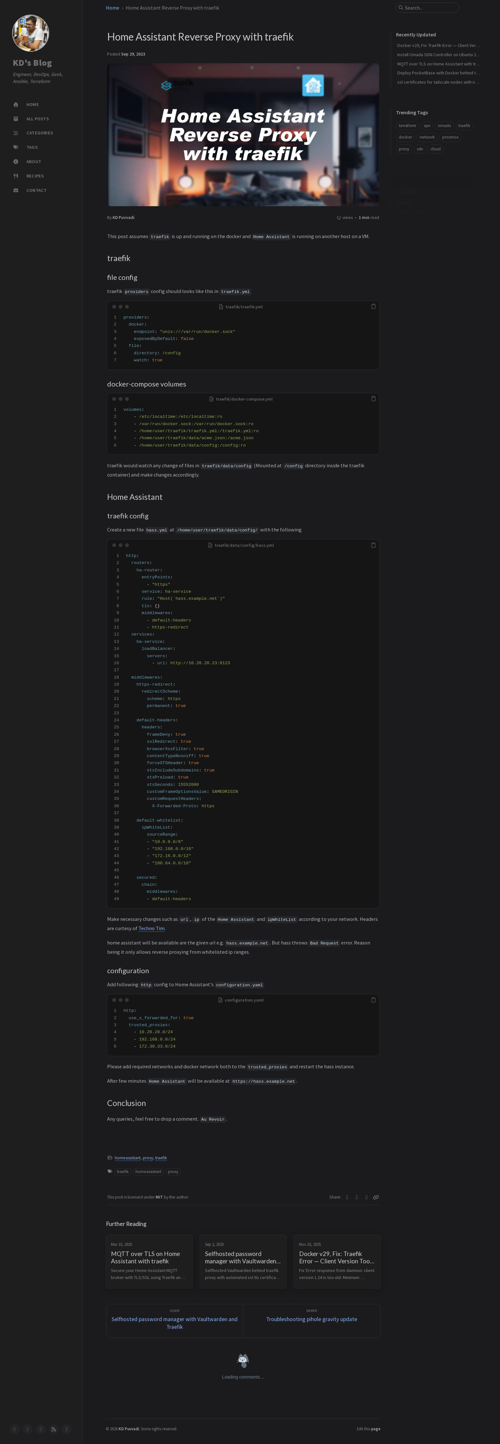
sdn (420, 149)
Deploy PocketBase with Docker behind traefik (442, 73)
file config (410, 202)
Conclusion (407, 231)
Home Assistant (410, 221)
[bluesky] (40, 1429)
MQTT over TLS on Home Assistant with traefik (441, 64)
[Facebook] (357, 1197)
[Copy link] (376, 1197)
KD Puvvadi (124, 217)
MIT (160, 1197)
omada (444, 125)
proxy (148, 1158)
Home (112, 7)
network (427, 137)
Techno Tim (151, 928)
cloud (435, 149)
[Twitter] (347, 1197)
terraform (407, 125)
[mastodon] (66, 1429)
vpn (427, 125)
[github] (14, 1429)
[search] (429, 7)
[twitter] (27, 1429)
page (375, 1428)
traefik (161, 1158)
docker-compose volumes (425, 211)
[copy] (373, 306)
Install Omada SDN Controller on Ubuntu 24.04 (440, 54)
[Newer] (311, 1321)
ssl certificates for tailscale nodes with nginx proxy (445, 82)
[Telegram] (367, 1197)
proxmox (450, 137)
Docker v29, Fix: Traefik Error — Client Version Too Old (448, 45)
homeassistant (128, 1158)
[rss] (53, 1429)
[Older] (175, 1321)
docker (405, 137)
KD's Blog (32, 62)
